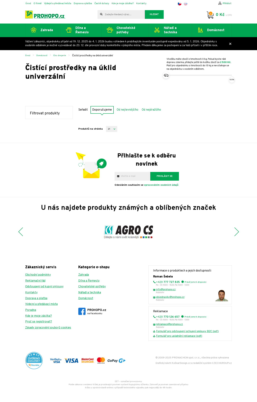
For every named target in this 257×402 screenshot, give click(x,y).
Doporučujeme (102, 110)
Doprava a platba (83, 3)
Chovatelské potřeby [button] (126, 30)
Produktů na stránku (90, 129)
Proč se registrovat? (38, 322)
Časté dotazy (101, 3)
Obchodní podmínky (38, 275)
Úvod (28, 3)
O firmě (38, 3)
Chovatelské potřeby (92, 287)
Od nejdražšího (151, 110)
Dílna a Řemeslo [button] (82, 30)
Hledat (154, 14)
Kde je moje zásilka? (123, 3)
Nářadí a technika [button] (170, 30)
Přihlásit (227, 3)
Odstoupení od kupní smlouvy (44, 287)
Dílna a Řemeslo (89, 281)
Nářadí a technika (89, 292)
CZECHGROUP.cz (222, 363)
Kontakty (141, 3)
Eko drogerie (59, 55)
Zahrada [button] (46, 30)
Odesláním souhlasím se (146, 185)
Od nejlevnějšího (127, 110)
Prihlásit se (165, 176)
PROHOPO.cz (96, 311)
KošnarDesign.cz (181, 363)
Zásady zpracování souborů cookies (48, 328)
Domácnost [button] (215, 30)
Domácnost (41, 55)
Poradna (30, 310)
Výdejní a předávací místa (57, 3)
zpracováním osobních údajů (161, 185)
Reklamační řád (35, 281)
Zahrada (83, 275)
